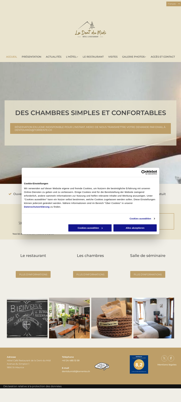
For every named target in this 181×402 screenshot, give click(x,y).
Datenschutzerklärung (37, 206)
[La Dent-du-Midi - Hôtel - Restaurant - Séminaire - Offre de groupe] (27, 318)
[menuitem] (11, 57)
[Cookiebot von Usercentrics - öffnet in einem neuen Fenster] (143, 172)
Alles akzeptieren (135, 228)
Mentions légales (166, 364)
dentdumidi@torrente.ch (76, 371)
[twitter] (164, 358)
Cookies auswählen (140, 218)
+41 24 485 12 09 (70, 360)
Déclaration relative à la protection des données (32, 386)
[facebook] (171, 358)
